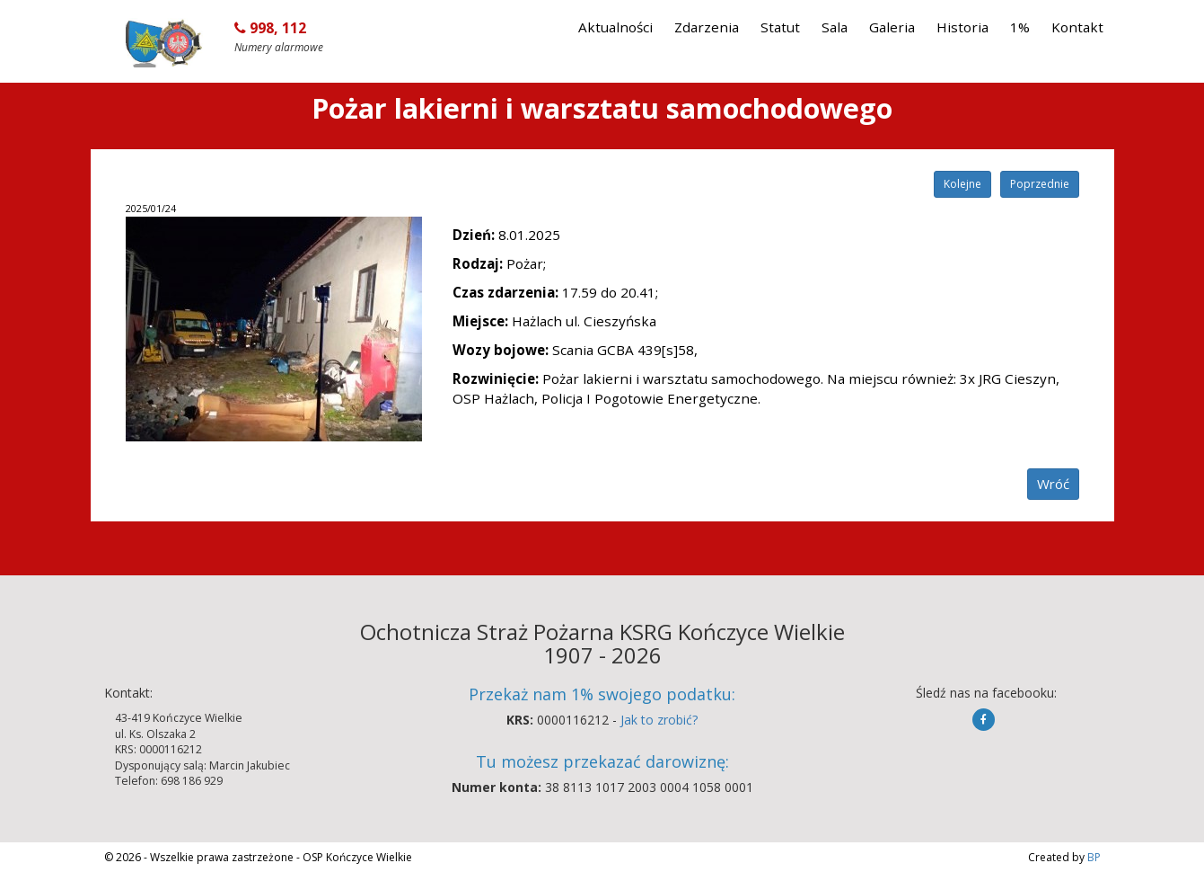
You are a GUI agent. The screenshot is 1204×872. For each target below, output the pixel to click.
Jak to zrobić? (659, 719)
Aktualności (615, 27)
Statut (780, 27)
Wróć (1053, 484)
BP (1093, 857)
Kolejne (962, 183)
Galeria (892, 27)
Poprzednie (1039, 183)
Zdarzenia (706, 27)
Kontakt (1077, 27)
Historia (962, 27)
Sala (835, 27)
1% (1020, 27)
